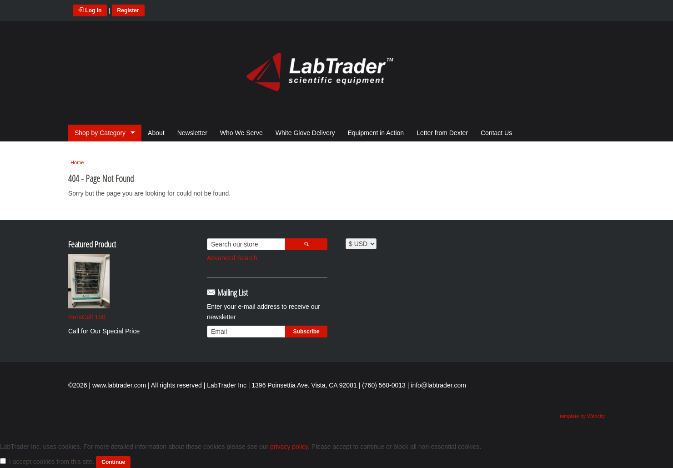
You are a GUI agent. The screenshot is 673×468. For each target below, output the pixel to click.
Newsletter (192, 132)
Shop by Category (100, 132)
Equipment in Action (375, 132)
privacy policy (289, 446)
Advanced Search (232, 258)
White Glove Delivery (305, 132)
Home (77, 162)
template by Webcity (582, 416)
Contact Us (496, 132)
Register (128, 10)
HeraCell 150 (86, 317)
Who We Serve (241, 132)
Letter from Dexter (442, 132)
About (156, 132)
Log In (89, 10)
